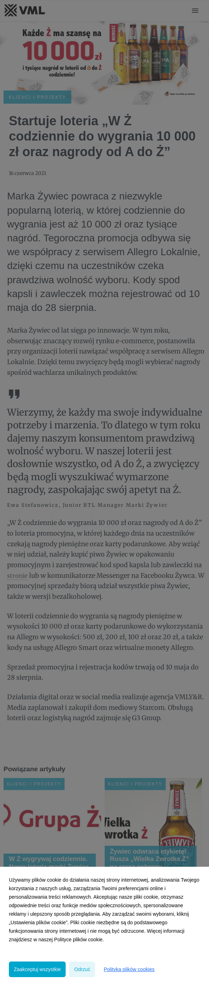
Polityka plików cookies (129, 969)
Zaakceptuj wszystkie (37, 969)
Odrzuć (82, 969)
